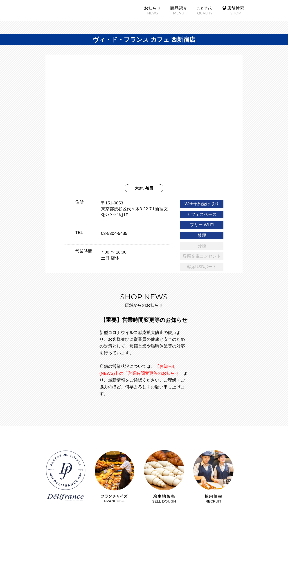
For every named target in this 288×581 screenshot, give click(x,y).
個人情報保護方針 (103, 547)
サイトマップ (185, 547)
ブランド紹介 (207, 539)
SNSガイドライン (146, 547)
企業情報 (150, 539)
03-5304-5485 (114, 233)
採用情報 (176, 539)
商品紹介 (71, 539)
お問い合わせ (220, 547)
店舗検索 (123, 539)
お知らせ (44, 539)
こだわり (97, 539)
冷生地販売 (65, 547)
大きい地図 (144, 188)
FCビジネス (240, 539)
